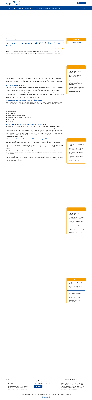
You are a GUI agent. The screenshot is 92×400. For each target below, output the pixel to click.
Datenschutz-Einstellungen (65, 394)
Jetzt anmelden (38, 386)
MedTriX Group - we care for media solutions (17, 389)
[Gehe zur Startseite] (17, 8)
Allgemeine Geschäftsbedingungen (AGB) (16, 387)
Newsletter (10, 384)
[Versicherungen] (29, 8)
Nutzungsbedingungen (42, 394)
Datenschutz (51, 394)
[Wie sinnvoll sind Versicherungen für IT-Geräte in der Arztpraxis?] (48, 8)
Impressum (34, 394)
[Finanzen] (23, 8)
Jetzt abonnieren (76, 42)
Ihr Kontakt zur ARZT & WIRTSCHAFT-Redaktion (18, 386)
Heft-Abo (57, 394)
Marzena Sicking (9, 45)
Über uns (10, 381)
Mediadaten (10, 383)
